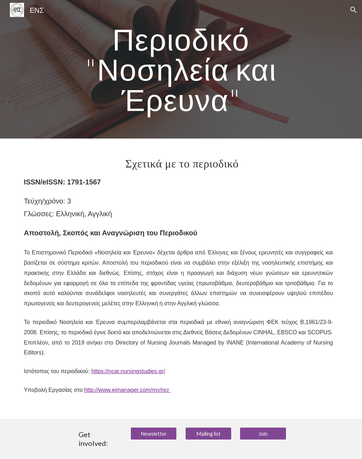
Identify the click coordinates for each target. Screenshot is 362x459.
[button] (353, 9)
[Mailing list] (208, 433)
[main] (181, 69)
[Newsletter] (153, 433)
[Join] (263, 433)
